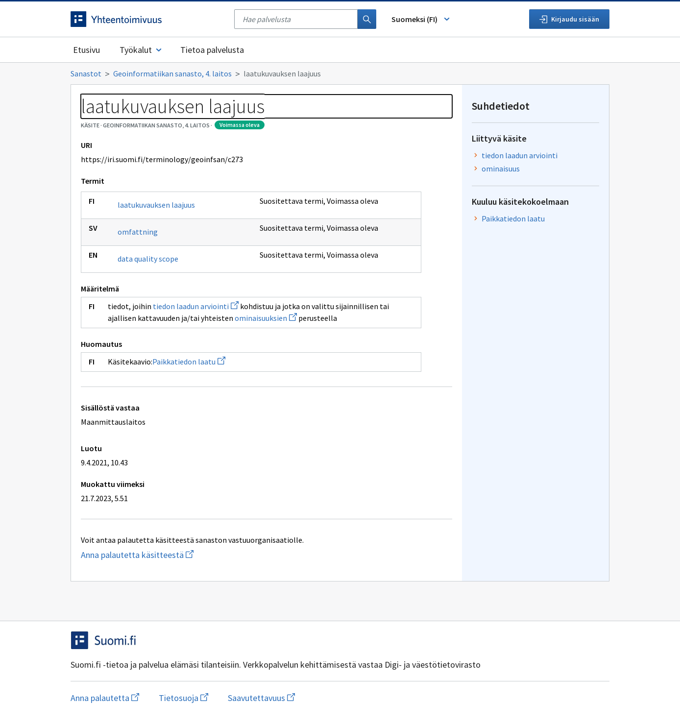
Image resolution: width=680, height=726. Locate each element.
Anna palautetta (105, 697)
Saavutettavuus (261, 697)
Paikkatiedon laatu (188, 361)
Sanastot (86, 73)
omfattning (138, 232)
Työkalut (141, 49)
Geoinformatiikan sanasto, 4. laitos (172, 73)
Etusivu (86, 49)
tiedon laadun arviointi (196, 306)
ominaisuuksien (266, 318)
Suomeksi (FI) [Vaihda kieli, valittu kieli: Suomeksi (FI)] (421, 19)
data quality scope (148, 259)
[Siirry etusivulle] (147, 19)
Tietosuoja (183, 697)
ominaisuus (501, 168)
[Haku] (367, 19)
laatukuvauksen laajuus (156, 205)
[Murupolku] (340, 73)
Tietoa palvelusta (212, 49)
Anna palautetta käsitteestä (186, 554)
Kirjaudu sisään (569, 19)
